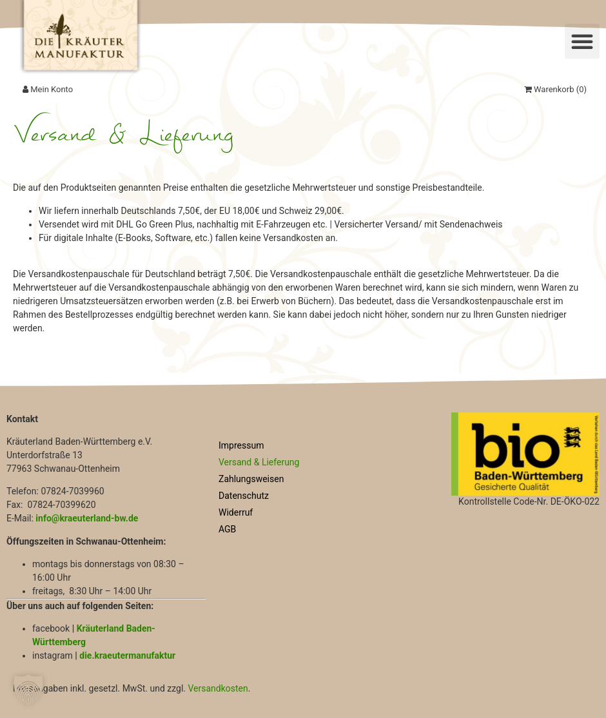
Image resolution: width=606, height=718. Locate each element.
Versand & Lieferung (259, 462)
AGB (227, 529)
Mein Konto (48, 89)
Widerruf (236, 512)
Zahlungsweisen (251, 479)
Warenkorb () (555, 89)
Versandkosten (218, 688)
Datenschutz (244, 495)
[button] (582, 41)
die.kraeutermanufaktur (127, 655)
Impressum (241, 445)
